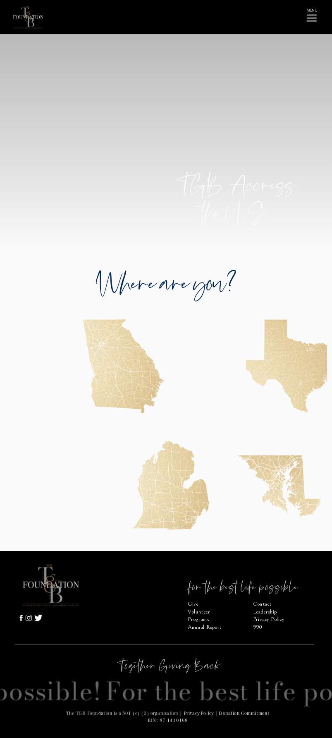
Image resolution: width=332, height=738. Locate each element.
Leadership (265, 612)
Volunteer (199, 612)
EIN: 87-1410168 (167, 720)
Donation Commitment (244, 713)
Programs (198, 619)
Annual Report (204, 627)
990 (257, 627)
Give (193, 604)
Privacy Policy (199, 713)
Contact (262, 604)
